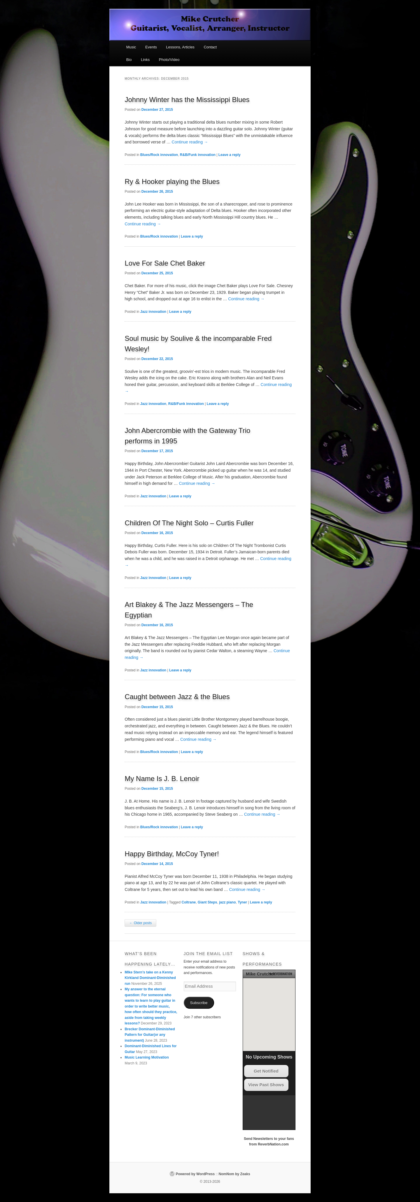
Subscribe (199, 1003)
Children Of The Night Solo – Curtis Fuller (189, 523)
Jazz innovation (153, 312)
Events (151, 47)
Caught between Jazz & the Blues (177, 697)
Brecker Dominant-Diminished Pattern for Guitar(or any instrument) (150, 1035)
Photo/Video (169, 59)
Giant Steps (207, 902)
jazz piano (227, 902)
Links (145, 59)
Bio (129, 59)
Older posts (140, 923)
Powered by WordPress (195, 1174)
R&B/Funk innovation (198, 155)
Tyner (242, 902)
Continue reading (190, 142)
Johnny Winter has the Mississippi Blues (187, 99)
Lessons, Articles (180, 47)
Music (131, 47)
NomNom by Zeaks (234, 1174)
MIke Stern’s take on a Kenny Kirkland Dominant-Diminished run (150, 978)
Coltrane (188, 902)
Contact (210, 47)
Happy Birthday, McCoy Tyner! (172, 854)
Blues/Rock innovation (159, 155)
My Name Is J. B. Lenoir (162, 778)
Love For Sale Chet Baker (165, 263)
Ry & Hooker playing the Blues (172, 181)
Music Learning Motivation (147, 1057)
